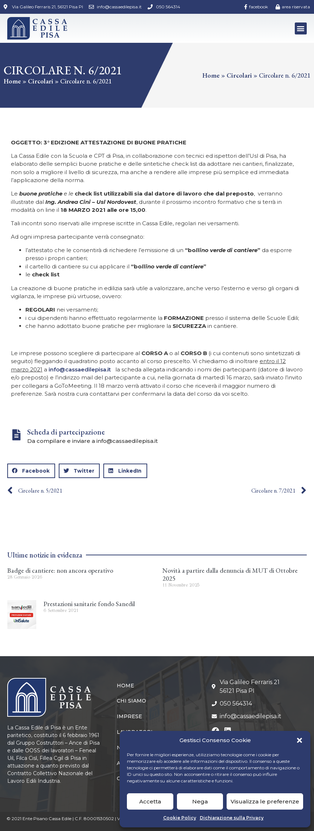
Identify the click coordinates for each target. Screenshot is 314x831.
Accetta (150, 801)
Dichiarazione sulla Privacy (232, 817)
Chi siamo (131, 701)
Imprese (129, 716)
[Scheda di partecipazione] (16, 434)
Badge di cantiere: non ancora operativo (60, 570)
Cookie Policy (179, 817)
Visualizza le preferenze (265, 801)
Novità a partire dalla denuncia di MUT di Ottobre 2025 (230, 574)
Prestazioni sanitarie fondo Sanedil (89, 604)
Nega (200, 801)
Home (12, 81)
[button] (299, 740)
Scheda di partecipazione (66, 432)
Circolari (40, 81)
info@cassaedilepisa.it (80, 369)
